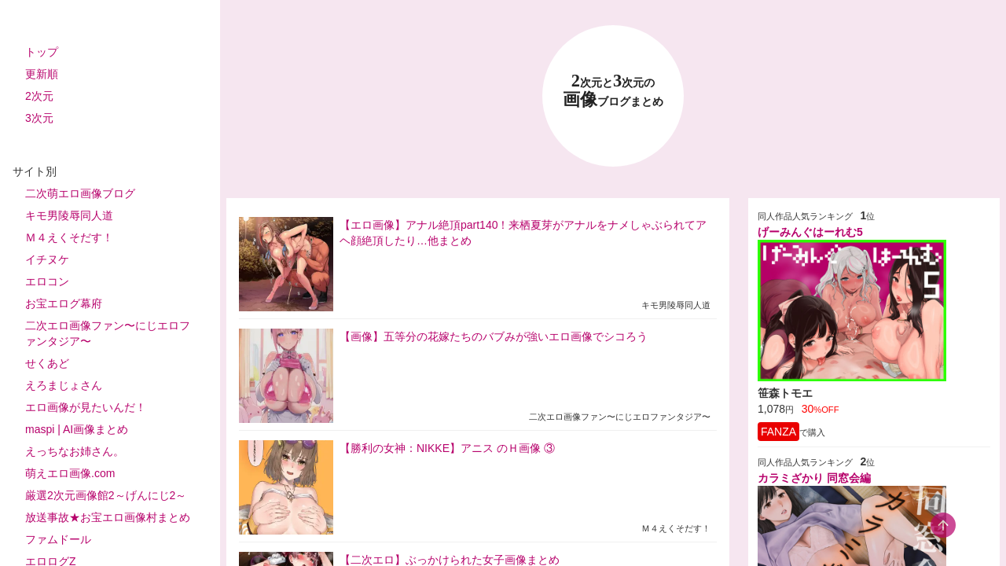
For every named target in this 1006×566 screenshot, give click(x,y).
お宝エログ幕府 (63, 303)
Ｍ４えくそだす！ (69, 237)
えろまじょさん (63, 385)
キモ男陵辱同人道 (69, 215)
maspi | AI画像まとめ (76, 429)
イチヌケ (47, 259)
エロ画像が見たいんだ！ (85, 407)
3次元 (39, 118)
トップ (41, 52)
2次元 (39, 96)
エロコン (47, 281)
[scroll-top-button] (943, 525)
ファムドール (58, 539)
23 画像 (613, 90)
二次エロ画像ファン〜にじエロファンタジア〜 (107, 333)
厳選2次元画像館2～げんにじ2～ (105, 495)
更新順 (41, 74)
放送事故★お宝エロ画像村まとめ (107, 517)
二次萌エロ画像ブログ (80, 193)
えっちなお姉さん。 (74, 451)
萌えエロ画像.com (70, 473)
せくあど (47, 363)
